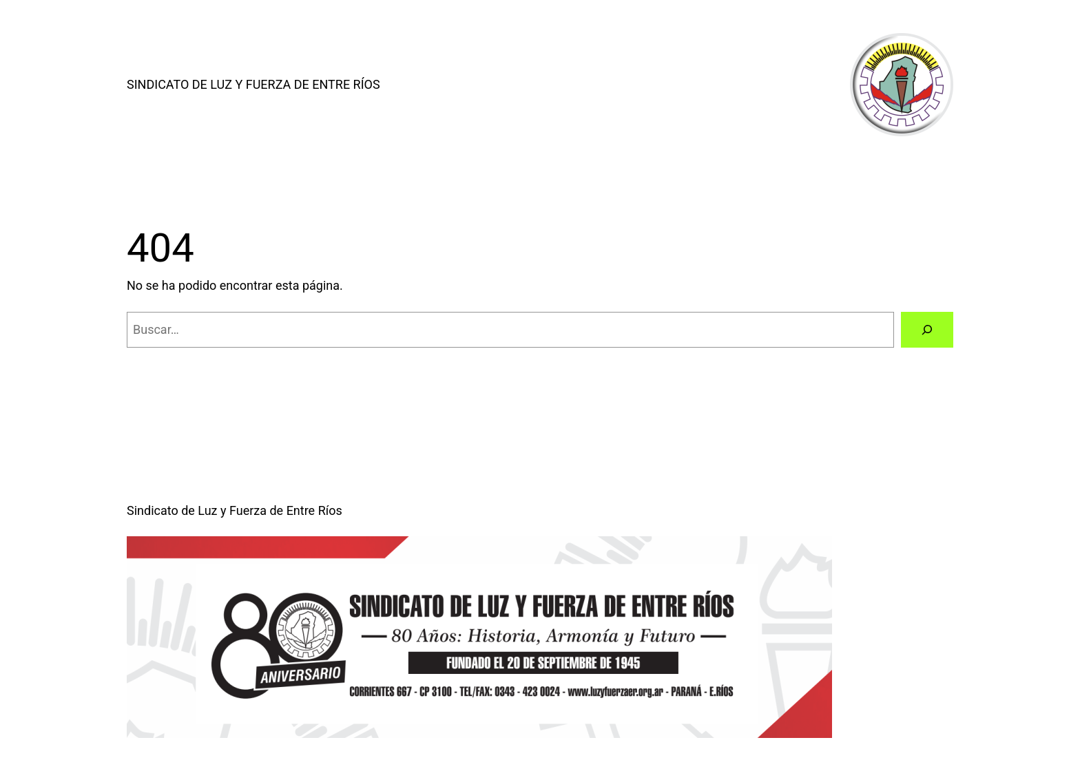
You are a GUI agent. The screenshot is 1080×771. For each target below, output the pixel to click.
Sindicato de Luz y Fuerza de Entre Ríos (253, 84)
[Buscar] (927, 330)
